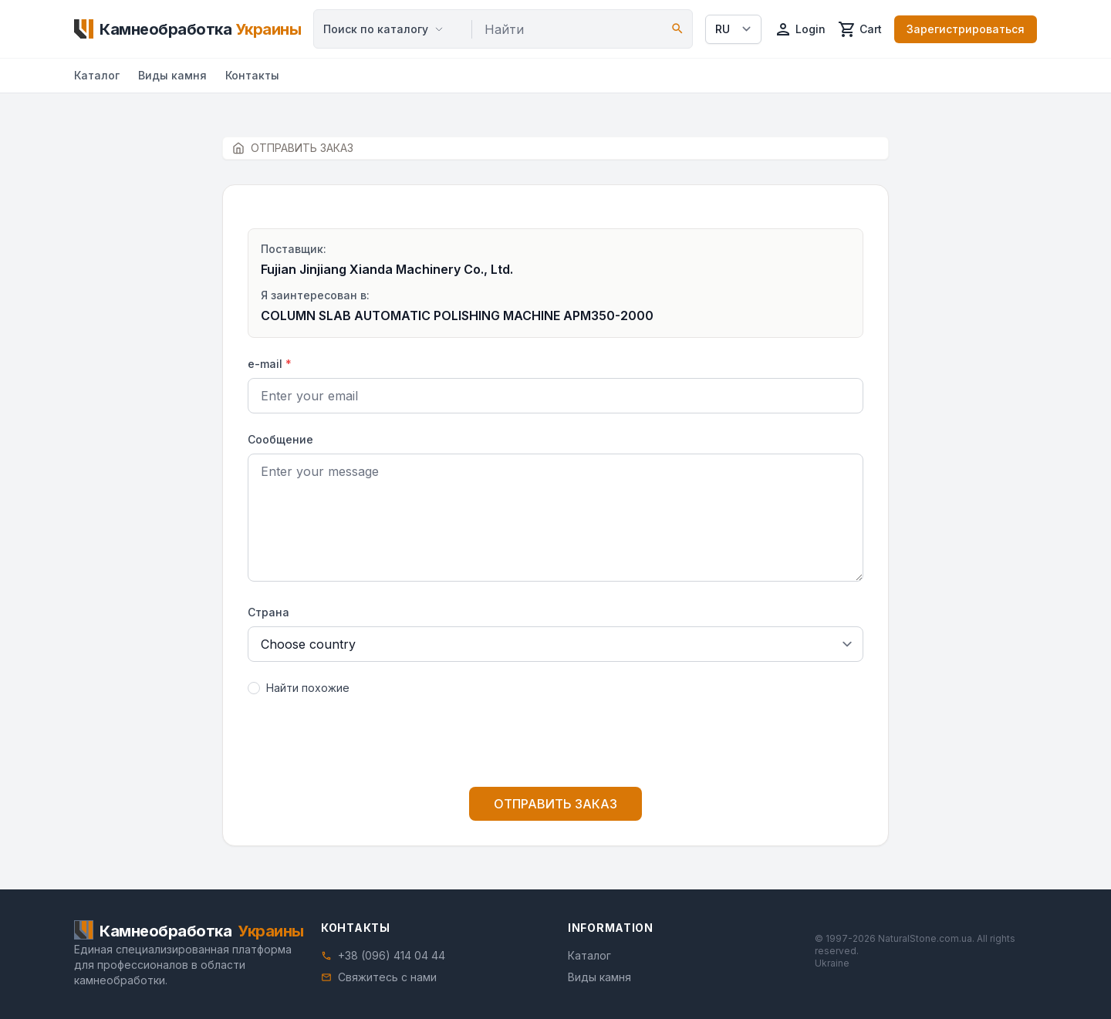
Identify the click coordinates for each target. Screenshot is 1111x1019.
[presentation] (555, 744)
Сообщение (280, 439)
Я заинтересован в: (315, 295)
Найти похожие (308, 687)
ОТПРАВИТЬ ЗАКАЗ (555, 803)
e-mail (270, 363)
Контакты (252, 75)
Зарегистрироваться (966, 28)
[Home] (187, 29)
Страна (268, 612)
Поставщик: (293, 248)
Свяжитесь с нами (387, 977)
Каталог (97, 75)
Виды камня (172, 75)
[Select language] (733, 29)
